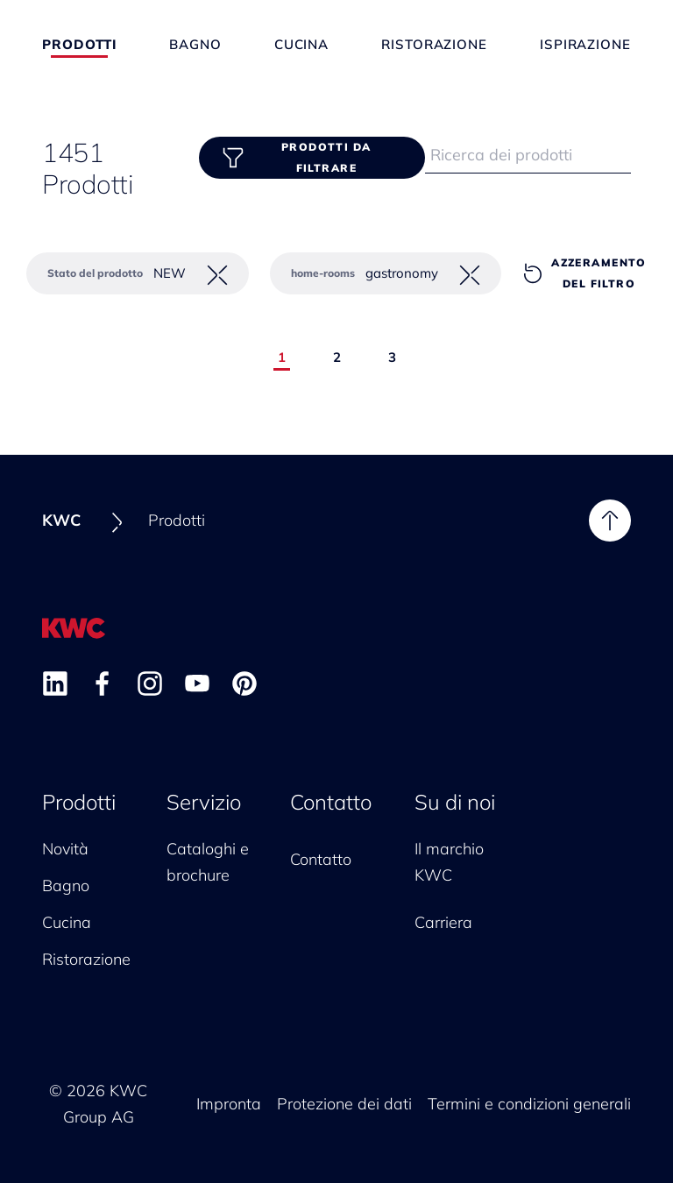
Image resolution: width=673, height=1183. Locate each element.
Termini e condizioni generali (529, 1104)
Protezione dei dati (344, 1104)
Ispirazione (585, 44)
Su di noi (454, 802)
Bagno (195, 44)
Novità (65, 849)
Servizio (203, 802)
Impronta (228, 1104)
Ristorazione (434, 44)
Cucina (301, 44)
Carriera (443, 922)
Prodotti (79, 44)
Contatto (331, 802)
